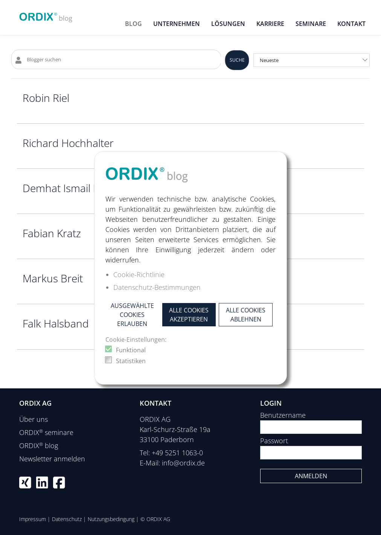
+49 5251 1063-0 (177, 452)
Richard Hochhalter (68, 143)
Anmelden (311, 476)
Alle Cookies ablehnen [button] (245, 314)
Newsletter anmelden (52, 458)
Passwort (274, 440)
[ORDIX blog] (46, 15)
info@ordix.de (183, 462)
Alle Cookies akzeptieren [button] (189, 314)
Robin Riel (46, 98)
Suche (237, 60)
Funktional (131, 350)
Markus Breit (53, 278)
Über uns (33, 419)
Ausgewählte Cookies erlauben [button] (132, 315)
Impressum (32, 519)
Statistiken (131, 361)
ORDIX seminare (46, 432)
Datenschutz (67, 519)
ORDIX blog (38, 445)
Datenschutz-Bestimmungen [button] (157, 287)
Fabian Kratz (52, 233)
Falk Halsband (56, 323)
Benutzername (283, 415)
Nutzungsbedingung (111, 519)
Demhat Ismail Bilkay (71, 188)
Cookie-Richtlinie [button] (139, 274)
